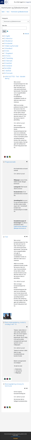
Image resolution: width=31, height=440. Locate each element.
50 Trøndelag (8, 58)
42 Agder (7, 36)
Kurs (8, 12)
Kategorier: (5, 18)
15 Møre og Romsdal (11, 46)
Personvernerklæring (15, 436)
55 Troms (7, 56)
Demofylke (7, 68)
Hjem (3, 12)
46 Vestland (8, 66)
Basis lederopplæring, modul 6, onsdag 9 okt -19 (15, 323)
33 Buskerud (8, 41)
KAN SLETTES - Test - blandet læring (15, 77)
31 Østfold (7, 71)
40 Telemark (8, 61)
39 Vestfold (8, 63)
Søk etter (4, 25)
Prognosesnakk (10, 162)
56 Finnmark (8, 73)
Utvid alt (26, 33)
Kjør (4, 31)
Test (6, 237)
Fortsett (15, 438)
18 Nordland (8, 48)
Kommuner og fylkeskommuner (19, 12)
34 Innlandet (8, 43)
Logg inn (28, 2)
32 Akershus (8, 38)
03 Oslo (6, 51)
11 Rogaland (8, 53)
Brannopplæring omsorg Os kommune (14, 385)
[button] (8, 31)
